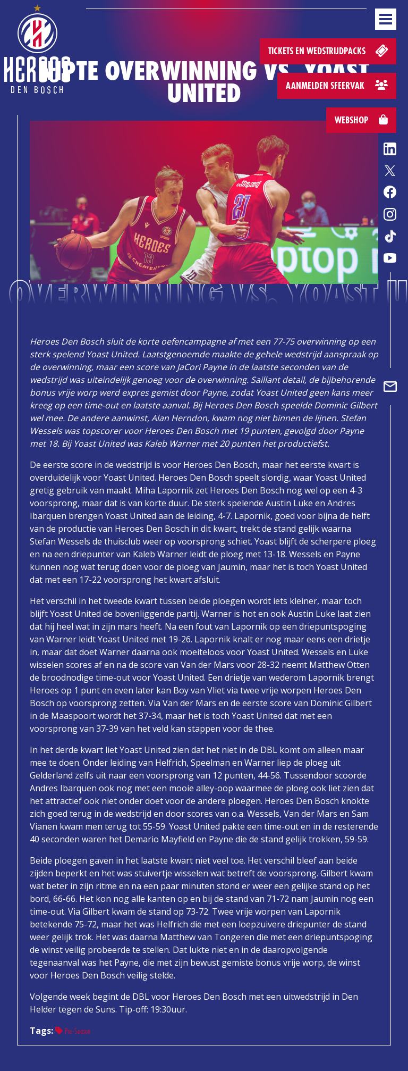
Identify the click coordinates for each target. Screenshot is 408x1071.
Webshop (361, 120)
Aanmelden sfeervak (337, 85)
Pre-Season (72, 1030)
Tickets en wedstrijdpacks (329, 50)
